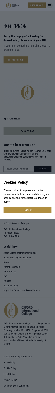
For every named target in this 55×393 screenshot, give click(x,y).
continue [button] (27, 210)
